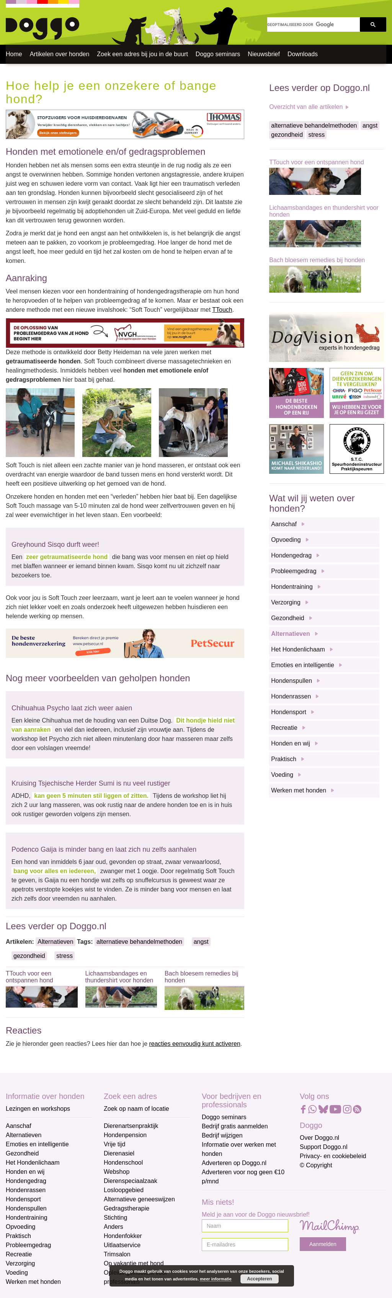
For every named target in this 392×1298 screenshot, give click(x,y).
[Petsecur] (125, 643)
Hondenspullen (291, 680)
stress (64, 956)
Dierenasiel (119, 1153)
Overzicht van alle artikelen (306, 107)
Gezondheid (287, 618)
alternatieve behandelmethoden (139, 941)
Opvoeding (286, 539)
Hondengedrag (291, 555)
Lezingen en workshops (38, 1108)
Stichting (115, 1217)
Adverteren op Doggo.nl (234, 1163)
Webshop (116, 1171)
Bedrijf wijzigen (222, 1135)
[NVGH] (125, 332)
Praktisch (283, 759)
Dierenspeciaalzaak (130, 1181)
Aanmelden (322, 1244)
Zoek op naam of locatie (136, 1108)
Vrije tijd (114, 1144)
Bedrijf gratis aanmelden (235, 1126)
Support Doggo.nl (324, 1147)
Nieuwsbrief (264, 54)
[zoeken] (313, 24)
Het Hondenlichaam (298, 649)
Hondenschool (123, 1162)
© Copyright (316, 1165)
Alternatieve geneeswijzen (139, 1199)
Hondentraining (292, 586)
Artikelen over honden (60, 54)
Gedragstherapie (126, 1208)
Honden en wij (290, 743)
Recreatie (284, 727)
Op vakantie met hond (134, 1263)
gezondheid (29, 956)
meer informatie (216, 1279)
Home (14, 54)
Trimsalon (117, 1254)
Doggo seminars (218, 54)
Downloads (302, 54)
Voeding (282, 774)
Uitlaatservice (122, 1245)
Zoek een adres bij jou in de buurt (142, 54)
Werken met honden (298, 790)
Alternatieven (55, 941)
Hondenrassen (291, 696)
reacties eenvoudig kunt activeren (194, 1043)
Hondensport (288, 712)
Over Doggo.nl (319, 1137)
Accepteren (259, 1279)
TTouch (222, 309)
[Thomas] (125, 124)
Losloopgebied (124, 1190)
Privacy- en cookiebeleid (333, 1156)
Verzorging (286, 602)
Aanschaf (284, 524)
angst (201, 941)
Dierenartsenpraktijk (131, 1126)
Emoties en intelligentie (302, 665)
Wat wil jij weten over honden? (311, 503)
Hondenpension (125, 1135)
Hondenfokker (123, 1236)
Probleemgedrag (293, 571)
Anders (113, 1226)
